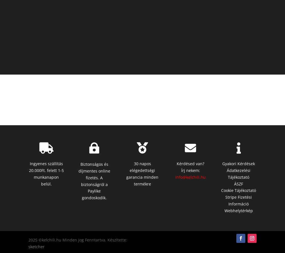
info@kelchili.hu (190, 177)
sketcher (36, 246)
